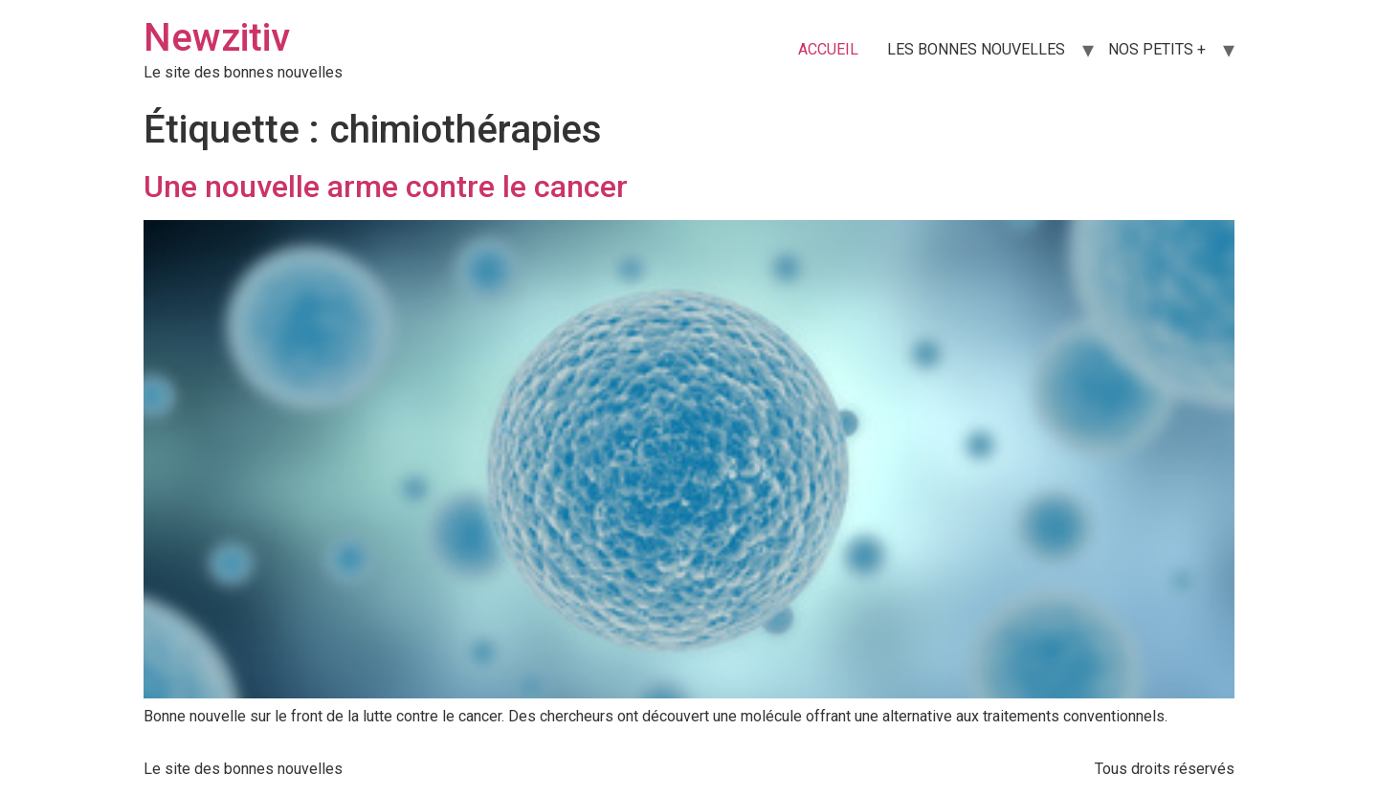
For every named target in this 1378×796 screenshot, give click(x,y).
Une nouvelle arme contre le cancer (386, 186)
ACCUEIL (828, 49)
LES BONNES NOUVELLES (976, 49)
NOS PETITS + (1157, 49)
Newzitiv (217, 37)
